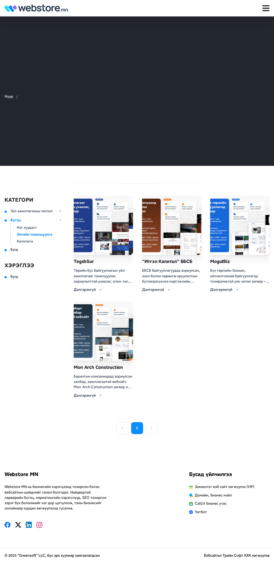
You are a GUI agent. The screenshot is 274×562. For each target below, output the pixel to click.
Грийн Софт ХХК (237, 555)
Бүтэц (15, 220)
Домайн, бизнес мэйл (213, 495)
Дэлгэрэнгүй (88, 289)
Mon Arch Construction (98, 367)
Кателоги (25, 241)
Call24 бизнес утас (210, 503)
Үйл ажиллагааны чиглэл (31, 211)
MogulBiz (220, 261)
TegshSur (84, 261)
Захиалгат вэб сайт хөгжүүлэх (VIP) (224, 487)
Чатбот (201, 512)
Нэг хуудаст (27, 227)
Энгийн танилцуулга (34, 234)
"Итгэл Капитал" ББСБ (167, 261)
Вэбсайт (211, 555)
